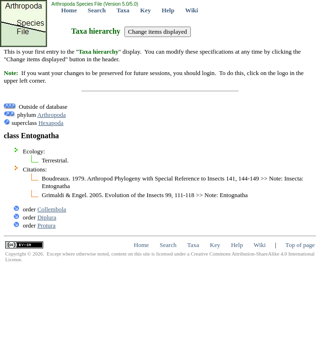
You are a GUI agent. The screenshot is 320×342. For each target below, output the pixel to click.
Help (167, 10)
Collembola (52, 209)
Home (69, 10)
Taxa (123, 10)
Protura (47, 225)
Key (145, 10)
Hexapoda (51, 122)
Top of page (300, 244)
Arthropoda (52, 114)
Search (97, 10)
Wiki (191, 10)
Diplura (47, 217)
